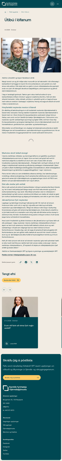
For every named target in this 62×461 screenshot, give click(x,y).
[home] (9, 4)
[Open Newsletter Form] (22, 377)
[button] (4, 289)
